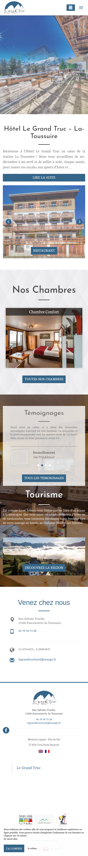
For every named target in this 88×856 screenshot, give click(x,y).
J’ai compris (14, 848)
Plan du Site (54, 739)
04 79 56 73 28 (27, 631)
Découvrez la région (44, 567)
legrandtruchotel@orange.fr (37, 659)
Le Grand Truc (29, 768)
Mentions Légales (37, 739)
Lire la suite (44, 177)
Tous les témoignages (44, 477)
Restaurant (44, 250)
